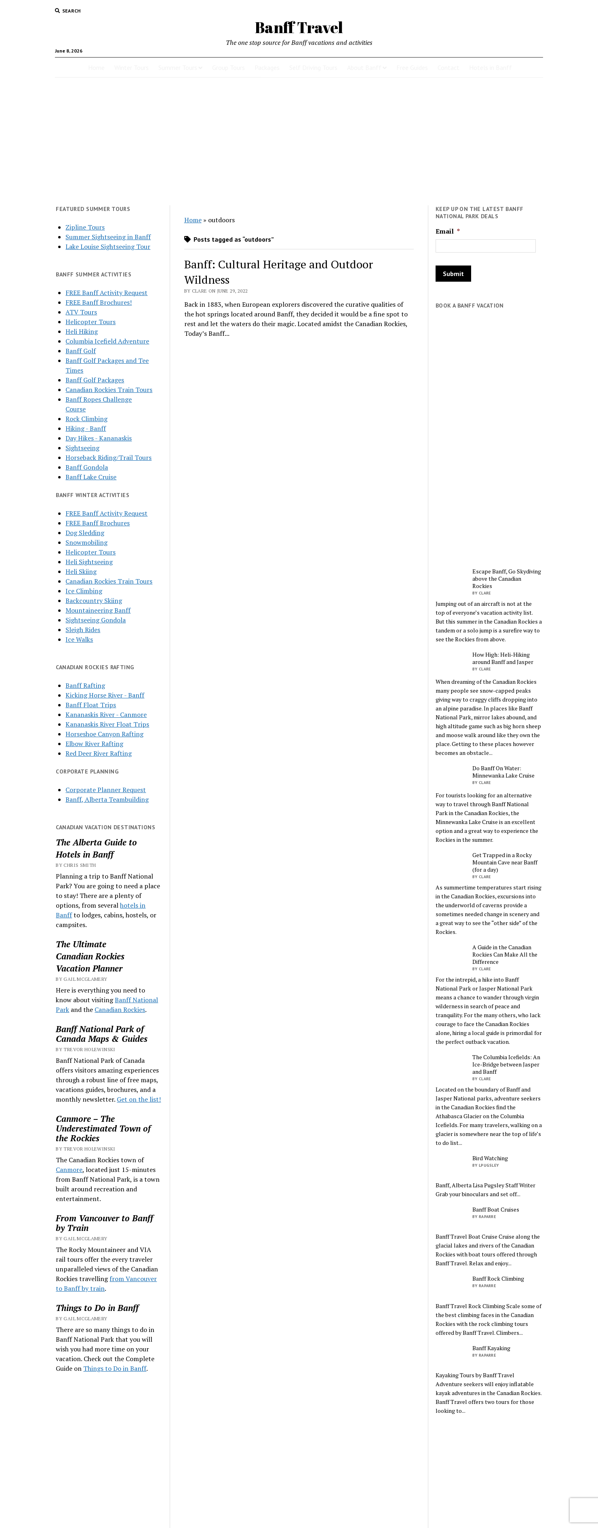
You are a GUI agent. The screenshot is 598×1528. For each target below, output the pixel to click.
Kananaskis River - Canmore (106, 714)
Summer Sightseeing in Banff (108, 236)
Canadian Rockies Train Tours (108, 389)
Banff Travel (299, 27)
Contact (448, 67)
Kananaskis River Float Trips (107, 724)
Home (96, 67)
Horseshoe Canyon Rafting (104, 733)
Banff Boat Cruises (495, 1209)
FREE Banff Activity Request (106, 292)
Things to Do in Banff (97, 1308)
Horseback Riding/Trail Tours (108, 457)
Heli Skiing (81, 571)
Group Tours (228, 67)
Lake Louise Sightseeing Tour (107, 246)
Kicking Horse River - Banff (104, 695)
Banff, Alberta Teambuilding (107, 799)
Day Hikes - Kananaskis (98, 438)
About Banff (364, 67)
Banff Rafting (85, 685)
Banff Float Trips (90, 704)
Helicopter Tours (90, 321)
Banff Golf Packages (94, 379)
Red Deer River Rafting (98, 753)
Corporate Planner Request (105, 789)
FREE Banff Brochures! (98, 302)
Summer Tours (177, 67)
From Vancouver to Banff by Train (104, 1223)
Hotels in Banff (490, 67)
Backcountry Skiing (93, 600)
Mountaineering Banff (98, 610)
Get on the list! (139, 1099)
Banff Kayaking (491, 1348)
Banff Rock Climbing (498, 1278)
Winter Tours (131, 67)
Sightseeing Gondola (95, 619)
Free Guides (412, 67)
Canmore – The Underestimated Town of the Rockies (103, 1128)
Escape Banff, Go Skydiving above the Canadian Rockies (506, 579)
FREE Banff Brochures (97, 522)
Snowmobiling (86, 542)
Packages (267, 67)
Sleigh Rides (82, 629)
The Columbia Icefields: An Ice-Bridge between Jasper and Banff (506, 1064)
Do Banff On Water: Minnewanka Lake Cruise (503, 772)
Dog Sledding (84, 532)
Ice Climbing (83, 590)
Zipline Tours (85, 227)
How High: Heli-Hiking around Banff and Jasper (502, 658)
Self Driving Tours (313, 67)
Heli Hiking (81, 331)
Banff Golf (80, 350)
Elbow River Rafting (94, 743)
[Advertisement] (299, 141)
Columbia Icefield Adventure (107, 341)
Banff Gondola (86, 467)
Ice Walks (79, 639)
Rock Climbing (86, 418)
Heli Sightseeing (89, 561)
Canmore (69, 1169)
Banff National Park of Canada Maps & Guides (101, 1033)
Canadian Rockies (90, 956)
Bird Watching (490, 1158)
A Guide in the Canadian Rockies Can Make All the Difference (504, 954)
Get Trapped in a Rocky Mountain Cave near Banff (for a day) (504, 862)
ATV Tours (81, 312)
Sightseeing (82, 447)
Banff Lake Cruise (90, 476)
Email (448, 231)
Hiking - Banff (85, 428)
